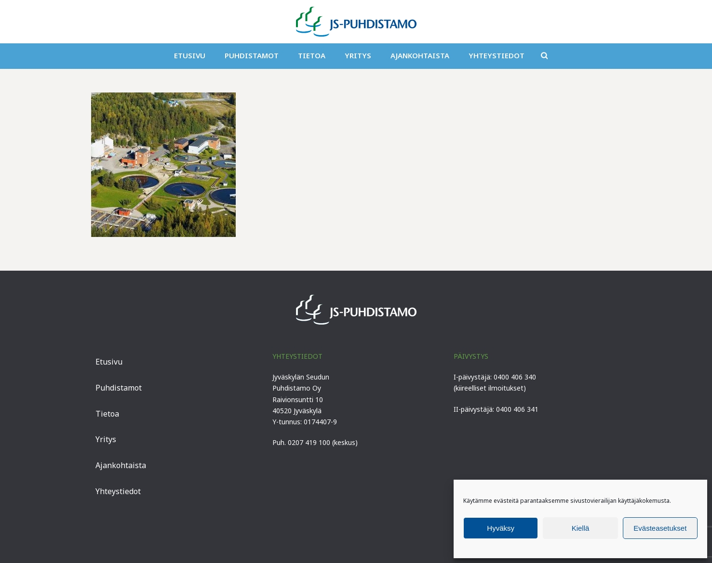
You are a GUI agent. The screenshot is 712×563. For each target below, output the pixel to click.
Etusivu (189, 55)
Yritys (358, 55)
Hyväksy (500, 528)
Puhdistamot (252, 55)
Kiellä (581, 528)
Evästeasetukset (659, 528)
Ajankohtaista (419, 55)
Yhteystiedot (496, 55)
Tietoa (311, 55)
